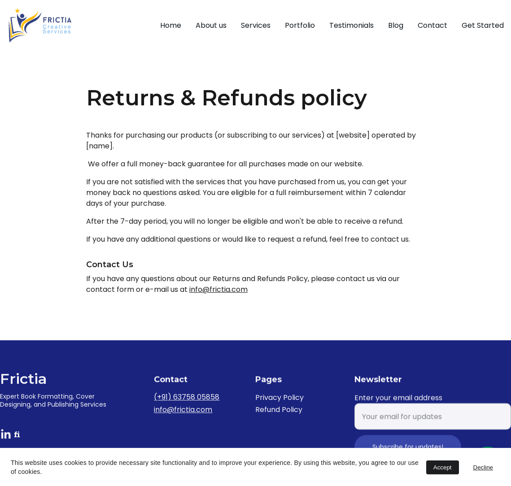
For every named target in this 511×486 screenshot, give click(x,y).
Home (170, 25)
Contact (432, 25)
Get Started (483, 25)
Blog (395, 25)
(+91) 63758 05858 (186, 398)
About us (211, 25)
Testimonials (351, 25)
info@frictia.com (218, 289)
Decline (483, 467)
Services (256, 25)
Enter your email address (398, 404)
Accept (442, 467)
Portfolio (300, 25)
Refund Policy (278, 410)
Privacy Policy (279, 399)
